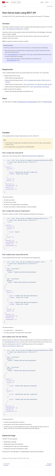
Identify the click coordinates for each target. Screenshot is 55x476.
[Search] (15, 2)
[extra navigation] (52, 2)
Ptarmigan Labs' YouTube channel (27, 102)
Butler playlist (48, 102)
